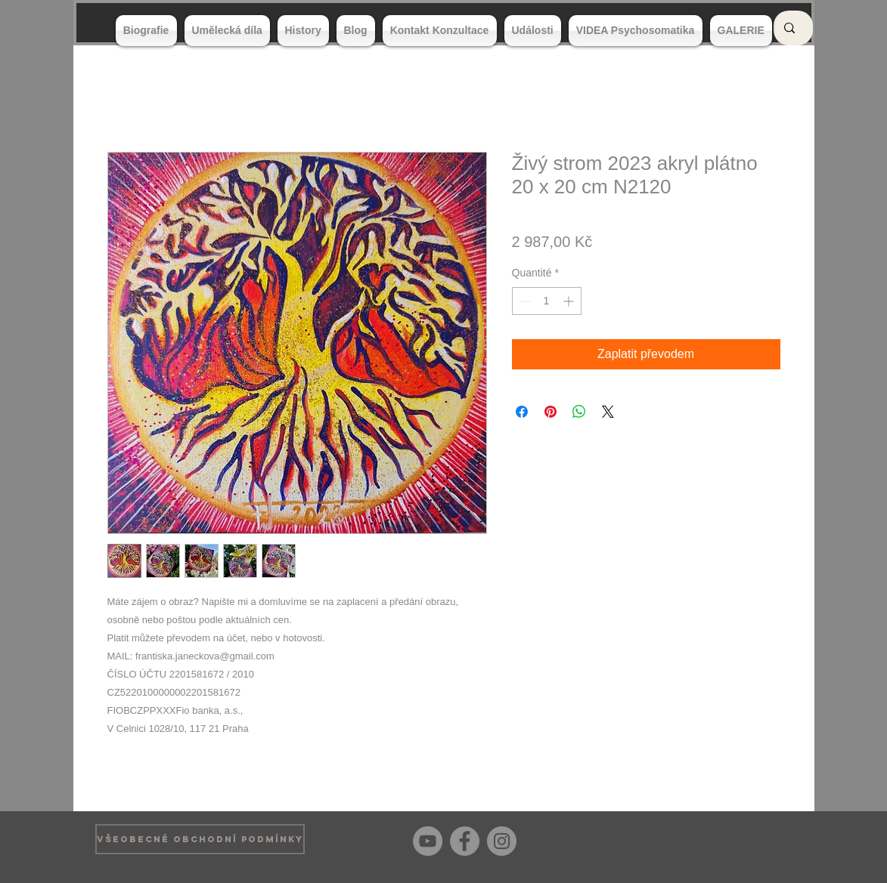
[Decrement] (523, 301)
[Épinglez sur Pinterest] (550, 412)
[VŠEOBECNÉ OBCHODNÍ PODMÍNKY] (200, 839)
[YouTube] (427, 841)
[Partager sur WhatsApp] (579, 412)
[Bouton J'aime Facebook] (769, 839)
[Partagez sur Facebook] (522, 412)
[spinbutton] (546, 301)
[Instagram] (501, 841)
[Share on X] (608, 412)
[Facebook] (464, 841)
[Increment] (569, 301)
